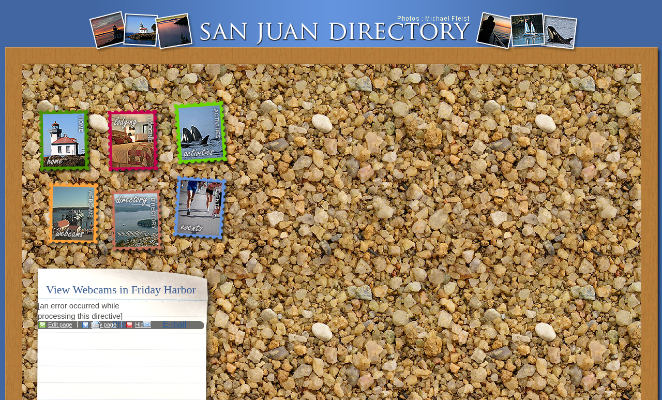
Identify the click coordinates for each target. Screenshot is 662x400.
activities (202, 134)
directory (139, 221)
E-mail (174, 324)
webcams (73, 214)
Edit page (60, 324)
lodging (132, 142)
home (67, 141)
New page (104, 324)
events (201, 209)
